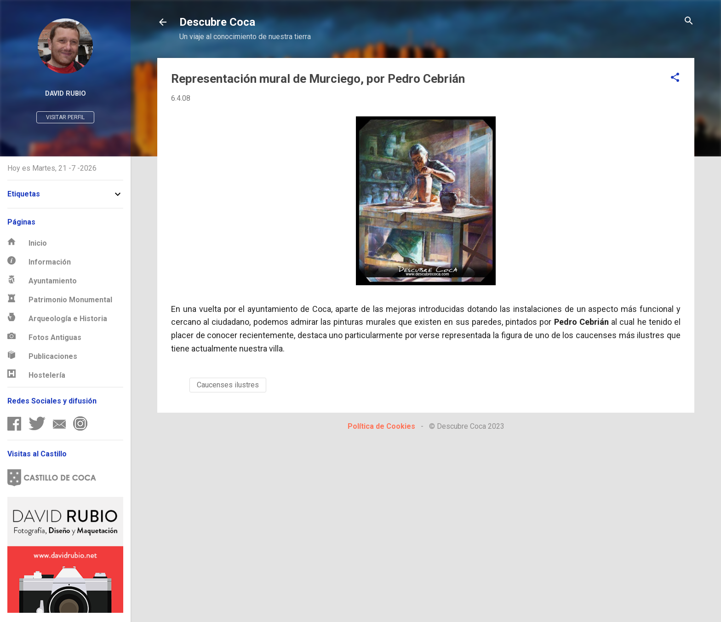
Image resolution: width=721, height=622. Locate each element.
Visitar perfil (65, 117)
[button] (675, 78)
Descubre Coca (217, 22)
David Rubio (65, 94)
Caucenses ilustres (228, 384)
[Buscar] (688, 21)
